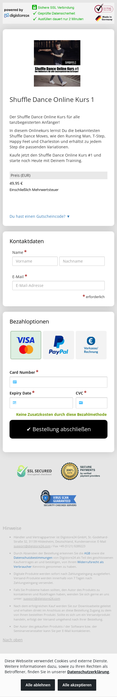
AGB (87, 553)
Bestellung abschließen (62, 429)
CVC (79, 393)
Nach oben (13, 639)
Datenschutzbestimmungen (33, 557)
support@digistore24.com (32, 546)
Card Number (22, 372)
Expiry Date (20, 393)
